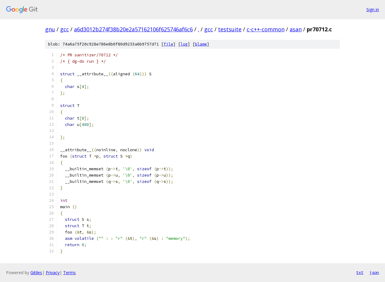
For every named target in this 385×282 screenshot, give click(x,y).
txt (359, 272)
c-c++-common (266, 29)
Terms (69, 272)
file (168, 44)
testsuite (230, 29)
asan (296, 29)
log (184, 44)
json (374, 272)
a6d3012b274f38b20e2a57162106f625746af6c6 (133, 29)
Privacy (53, 272)
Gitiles (36, 272)
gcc (64, 29)
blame (201, 44)
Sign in (372, 9)
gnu (50, 29)
